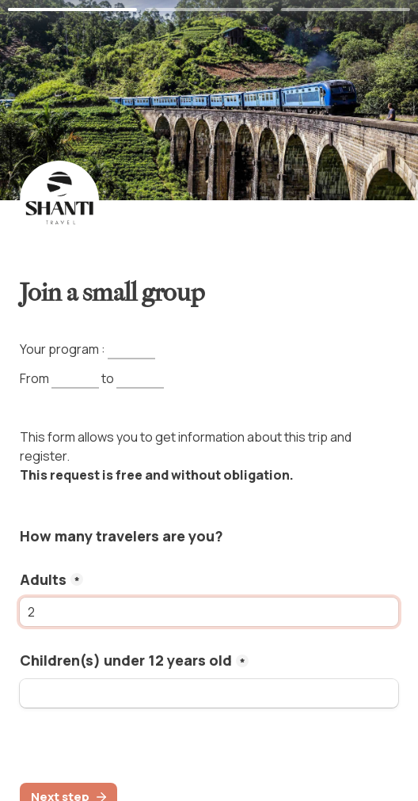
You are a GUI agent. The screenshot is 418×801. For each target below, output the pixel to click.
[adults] (209, 612)
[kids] (209, 693)
